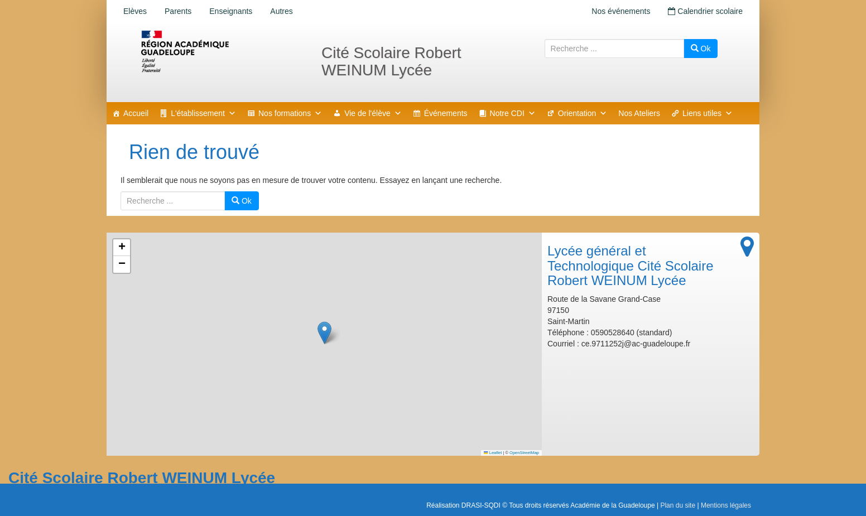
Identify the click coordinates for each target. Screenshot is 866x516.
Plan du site (677, 505)
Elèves (135, 11)
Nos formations (290, 113)
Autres (281, 11)
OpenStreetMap (524, 452)
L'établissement (203, 113)
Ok (701, 48)
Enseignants (230, 11)
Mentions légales (726, 505)
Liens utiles (707, 113)
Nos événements (620, 11)
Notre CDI (513, 113)
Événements (446, 113)
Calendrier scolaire (705, 11)
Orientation (582, 113)
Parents (178, 11)
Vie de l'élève (373, 113)
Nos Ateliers (639, 113)
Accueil (135, 113)
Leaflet (493, 452)
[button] (324, 332)
